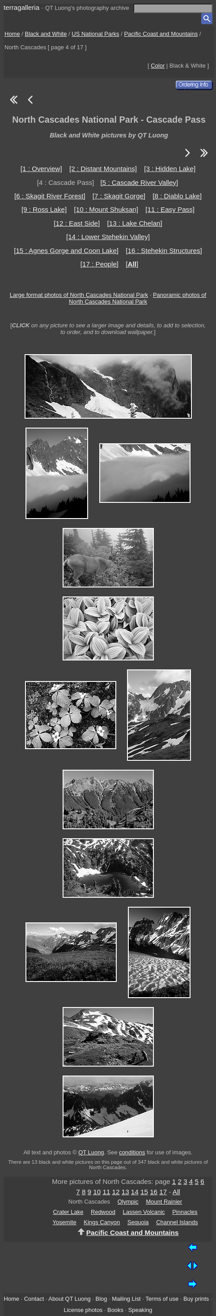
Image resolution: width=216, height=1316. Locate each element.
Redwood (103, 1212)
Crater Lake (68, 1212)
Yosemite (64, 1222)
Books (115, 1310)
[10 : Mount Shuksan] (106, 209)
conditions (132, 1152)
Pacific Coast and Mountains (161, 33)
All (176, 1192)
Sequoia (138, 1222)
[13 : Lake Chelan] (134, 223)
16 (153, 1192)
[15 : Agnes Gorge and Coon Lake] (66, 250)
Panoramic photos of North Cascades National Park (137, 298)
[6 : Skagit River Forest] (49, 196)
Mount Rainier (164, 1201)
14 (135, 1192)
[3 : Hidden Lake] (169, 168)
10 (97, 1192)
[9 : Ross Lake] (44, 209)
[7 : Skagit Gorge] (119, 196)
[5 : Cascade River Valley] (139, 182)
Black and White (46, 33)
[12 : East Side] (77, 223)
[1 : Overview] (41, 168)
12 (116, 1192)
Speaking (140, 1310)
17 (163, 1192)
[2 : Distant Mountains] (103, 168)
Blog (101, 1298)
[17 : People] (99, 264)
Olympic (128, 1201)
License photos (83, 1310)
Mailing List (126, 1298)
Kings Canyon (102, 1222)
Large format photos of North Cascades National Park (79, 294)
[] (132, 264)
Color (158, 65)
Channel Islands (177, 1222)
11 (106, 1192)
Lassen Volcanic (144, 1212)
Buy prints (196, 1298)
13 (125, 1192)
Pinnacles (184, 1212)
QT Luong (91, 1152)
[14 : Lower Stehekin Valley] (108, 236)
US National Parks (95, 33)
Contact (34, 1298)
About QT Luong (69, 1298)
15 (144, 1192)
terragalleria (21, 7)
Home (12, 33)
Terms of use (161, 1298)
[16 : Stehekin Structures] (164, 250)
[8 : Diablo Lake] (177, 196)
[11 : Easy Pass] (170, 209)
